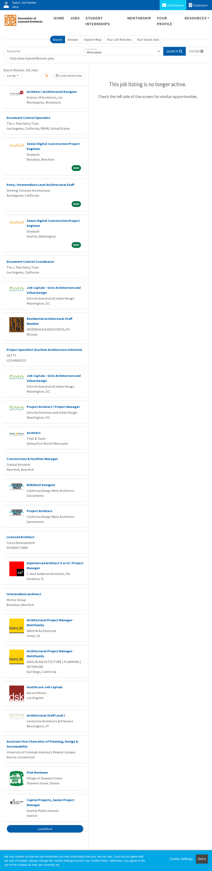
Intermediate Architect (24, 594)
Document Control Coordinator (30, 261)
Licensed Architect (20, 537)
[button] (196, 51)
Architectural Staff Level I (46, 715)
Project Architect (39, 511)
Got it (202, 859)
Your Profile (164, 21)
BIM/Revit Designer (41, 485)
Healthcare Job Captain (45, 687)
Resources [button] (195, 18)
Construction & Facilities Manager (32, 459)
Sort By (11, 76)
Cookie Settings (181, 859)
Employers (198, 5)
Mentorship (139, 18)
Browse (73, 39)
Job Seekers (173, 5)
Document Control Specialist (28, 118)
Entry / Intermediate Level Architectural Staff (40, 185)
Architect (34, 433)
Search (57, 39)
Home (59, 18)
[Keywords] (44, 51)
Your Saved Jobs (148, 39)
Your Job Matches (119, 39)
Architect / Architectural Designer (52, 92)
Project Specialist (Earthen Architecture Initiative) (44, 350)
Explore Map (92, 39)
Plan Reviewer (37, 772)
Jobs (75, 18)
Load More (45, 829)
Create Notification (69, 76)
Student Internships (98, 21)
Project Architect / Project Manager (53, 407)
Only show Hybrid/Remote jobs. (32, 58)
